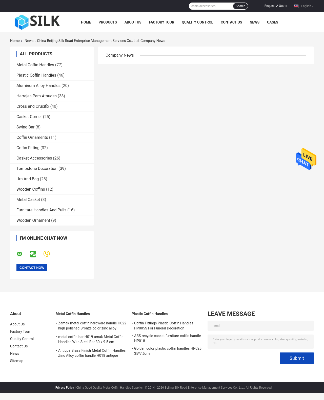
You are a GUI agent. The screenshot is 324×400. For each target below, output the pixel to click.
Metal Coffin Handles (35, 64)
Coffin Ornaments (32, 137)
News (254, 22)
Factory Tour (161, 22)
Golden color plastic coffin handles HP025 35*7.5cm (167, 350)
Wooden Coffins (30, 189)
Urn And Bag (27, 178)
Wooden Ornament (33, 220)
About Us (133, 22)
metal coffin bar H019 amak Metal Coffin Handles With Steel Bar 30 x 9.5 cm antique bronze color (91, 340)
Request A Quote (276, 6)
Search (240, 6)
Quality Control (197, 22)
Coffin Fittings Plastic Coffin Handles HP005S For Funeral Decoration (163, 325)
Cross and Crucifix (32, 106)
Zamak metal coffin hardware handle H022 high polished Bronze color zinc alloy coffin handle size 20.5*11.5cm (92, 326)
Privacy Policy (64, 387)
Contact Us (231, 22)
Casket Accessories (34, 158)
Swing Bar (25, 127)
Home (86, 22)
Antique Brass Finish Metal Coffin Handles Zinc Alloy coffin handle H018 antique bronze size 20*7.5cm (92, 353)
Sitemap (16, 361)
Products (108, 22)
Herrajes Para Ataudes (36, 96)
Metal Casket (28, 199)
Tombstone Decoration (36, 168)
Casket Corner (29, 116)
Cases (272, 22)
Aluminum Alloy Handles (38, 85)
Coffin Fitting (27, 147)
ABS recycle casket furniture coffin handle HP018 (167, 338)
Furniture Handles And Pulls (41, 210)
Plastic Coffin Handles (36, 75)
